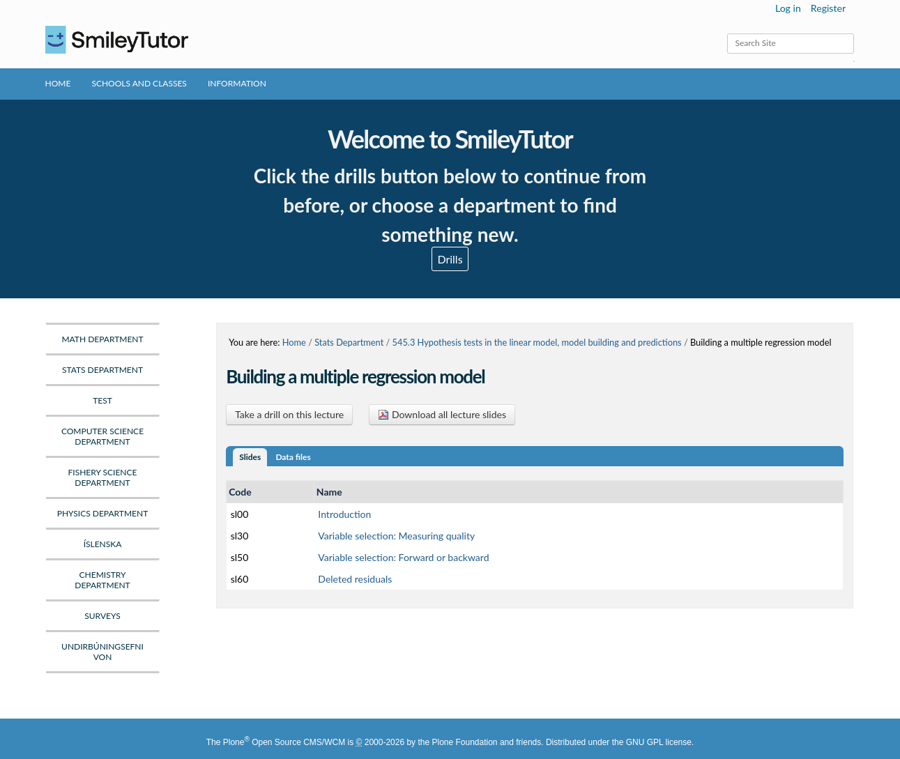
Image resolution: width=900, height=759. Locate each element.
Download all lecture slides (442, 414)
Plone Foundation (464, 742)
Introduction (344, 514)
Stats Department (348, 342)
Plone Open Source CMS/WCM (284, 742)
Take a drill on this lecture (289, 414)
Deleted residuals (355, 579)
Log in (788, 8)
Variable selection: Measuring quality (396, 536)
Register (828, 8)
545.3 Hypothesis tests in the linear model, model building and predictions (537, 342)
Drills (449, 259)
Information (237, 83)
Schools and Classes (139, 83)
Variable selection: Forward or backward (403, 557)
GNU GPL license (659, 742)
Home (58, 83)
